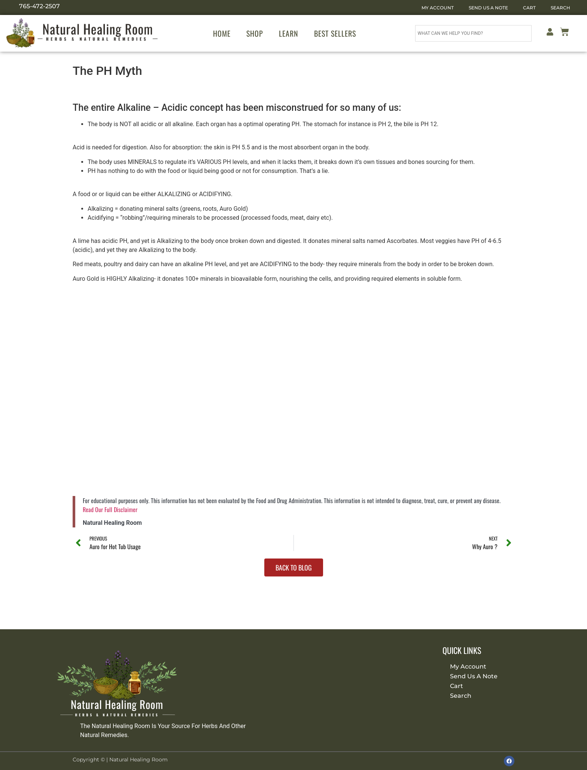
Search (560, 7)
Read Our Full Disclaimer (110, 509)
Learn (288, 33)
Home (222, 33)
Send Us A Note (488, 7)
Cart (529, 7)
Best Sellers (335, 33)
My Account (438, 7)
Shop (254, 33)
